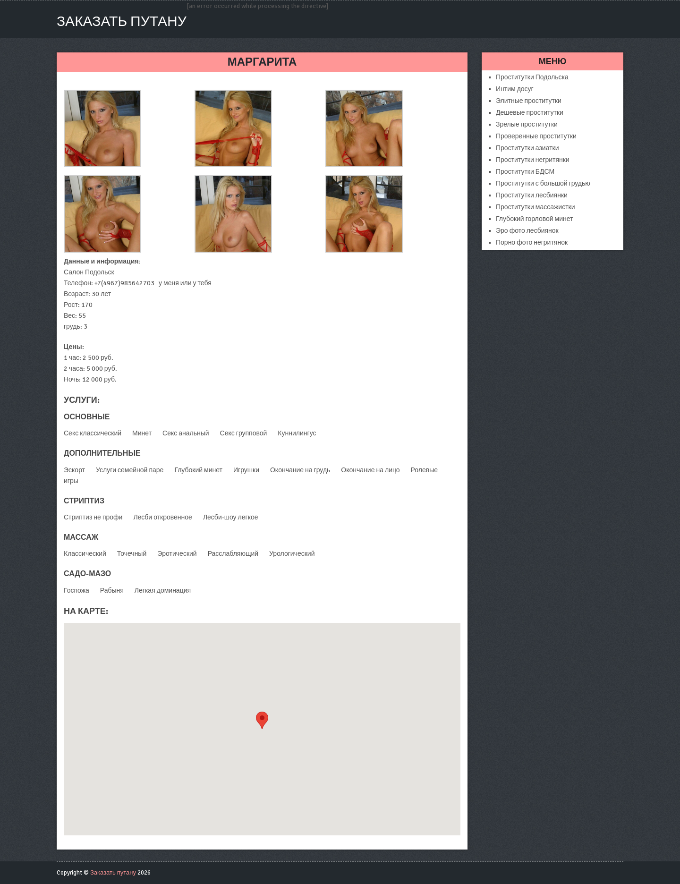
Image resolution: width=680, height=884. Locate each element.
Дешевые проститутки (529, 113)
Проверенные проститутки (536, 136)
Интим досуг (515, 89)
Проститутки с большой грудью (543, 183)
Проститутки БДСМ (525, 172)
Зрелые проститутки (527, 124)
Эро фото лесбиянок (527, 231)
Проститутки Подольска (532, 77)
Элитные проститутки (528, 101)
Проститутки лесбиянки (532, 195)
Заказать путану (122, 21)
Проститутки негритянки (533, 160)
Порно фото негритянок (532, 242)
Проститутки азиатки (527, 148)
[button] (262, 720)
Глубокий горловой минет (534, 219)
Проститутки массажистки (535, 207)
